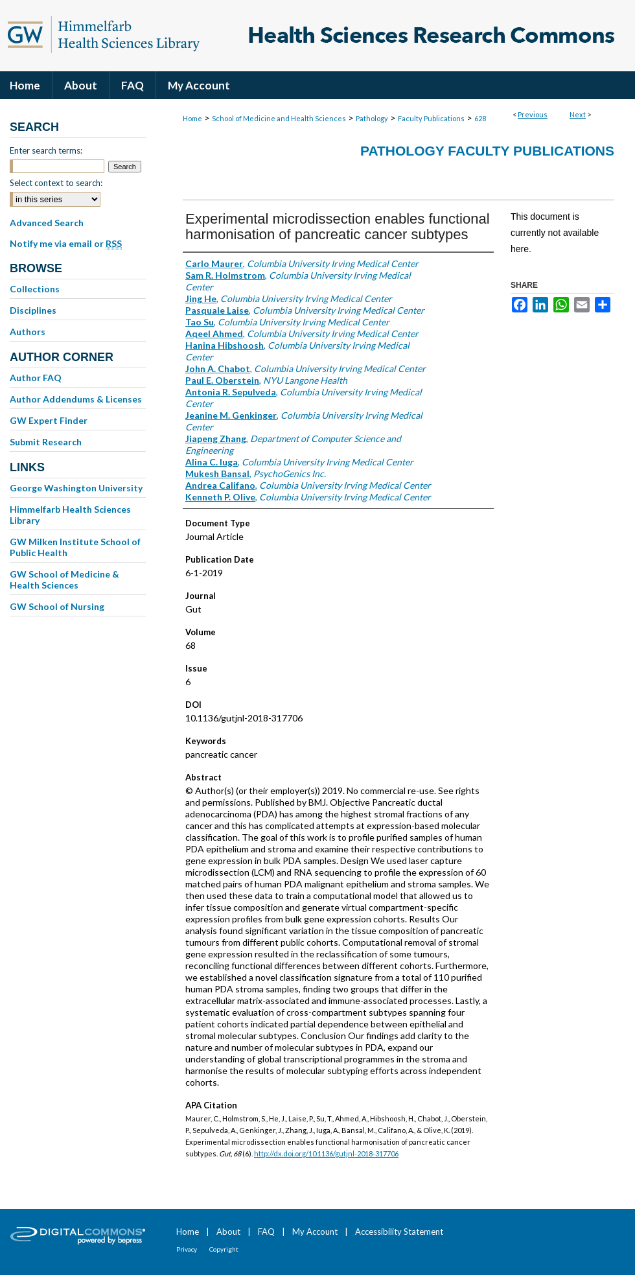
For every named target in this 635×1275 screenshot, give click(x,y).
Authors (27, 331)
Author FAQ (36, 377)
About (228, 1231)
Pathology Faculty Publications (487, 150)
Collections (35, 288)
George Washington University (76, 487)
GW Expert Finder (48, 420)
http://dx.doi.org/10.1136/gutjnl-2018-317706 (326, 1153)
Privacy (186, 1249)
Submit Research (46, 441)
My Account (315, 1231)
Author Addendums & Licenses (76, 398)
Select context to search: (56, 183)
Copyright (223, 1249)
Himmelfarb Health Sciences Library (70, 515)
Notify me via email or (66, 244)
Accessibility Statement (399, 1231)
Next (578, 114)
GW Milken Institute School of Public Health (75, 547)
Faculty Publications (431, 118)
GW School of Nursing (57, 606)
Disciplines (33, 310)
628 (480, 118)
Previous (533, 114)
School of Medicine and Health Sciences (279, 118)
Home (192, 118)
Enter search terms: (46, 150)
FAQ (266, 1231)
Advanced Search (47, 222)
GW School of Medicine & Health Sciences (64, 579)
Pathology (372, 118)
